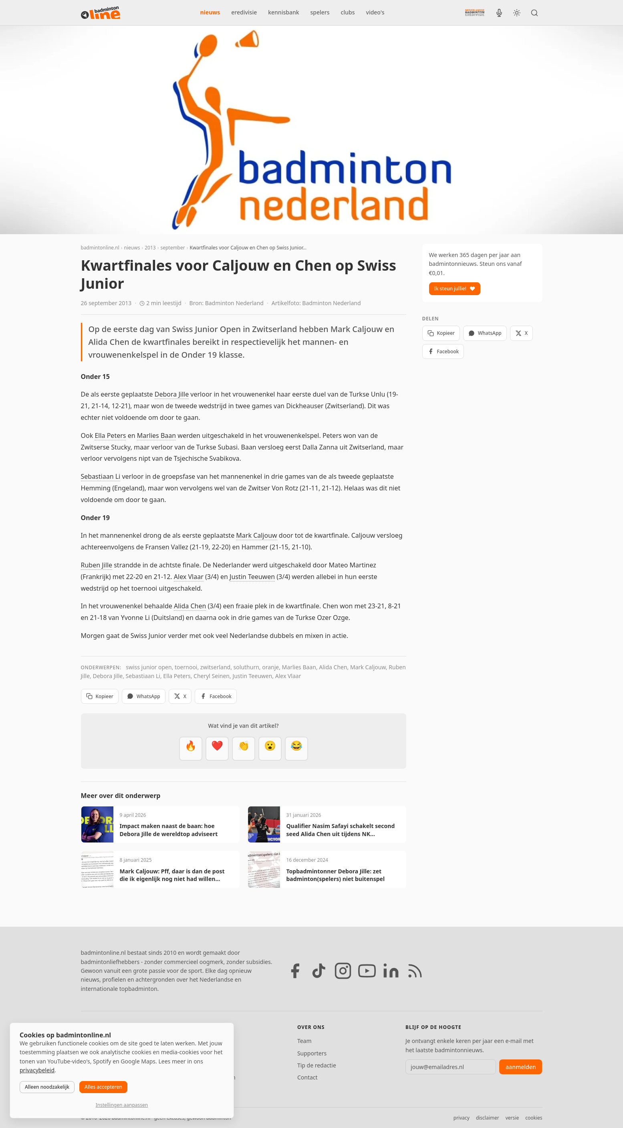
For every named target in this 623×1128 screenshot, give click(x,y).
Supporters (312, 1053)
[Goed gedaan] (243, 749)
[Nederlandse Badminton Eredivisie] (475, 12)
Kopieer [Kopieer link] (99, 696)
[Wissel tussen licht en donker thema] (517, 13)
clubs (348, 12)
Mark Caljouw (256, 535)
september (172, 247)
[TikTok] (319, 971)
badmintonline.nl (100, 247)
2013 (150, 247)
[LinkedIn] (391, 971)
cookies (533, 1117)
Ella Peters (110, 435)
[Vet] (190, 749)
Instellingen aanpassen (122, 1105)
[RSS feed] (415, 971)
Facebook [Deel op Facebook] (216, 696)
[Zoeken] (534, 13)
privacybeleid (37, 1070)
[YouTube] (367, 971)
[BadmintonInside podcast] (499, 13)
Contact (307, 1077)
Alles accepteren (103, 1086)
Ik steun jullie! (454, 288)
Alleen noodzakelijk (47, 1086)
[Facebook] (295, 971)
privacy (462, 1117)
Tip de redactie (316, 1065)
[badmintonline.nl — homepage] (100, 12)
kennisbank (283, 12)
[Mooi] (217, 749)
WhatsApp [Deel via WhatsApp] (143, 696)
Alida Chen (190, 605)
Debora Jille (172, 394)
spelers (320, 12)
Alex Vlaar (189, 576)
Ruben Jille (97, 565)
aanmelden (521, 1067)
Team (304, 1041)
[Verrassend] (270, 749)
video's (375, 12)
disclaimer (487, 1117)
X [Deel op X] (180, 696)
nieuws (210, 12)
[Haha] (296, 749)
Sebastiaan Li (101, 476)
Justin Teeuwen (252, 576)
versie (512, 1117)
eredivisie (244, 12)
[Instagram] (343, 971)
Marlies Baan (156, 435)
